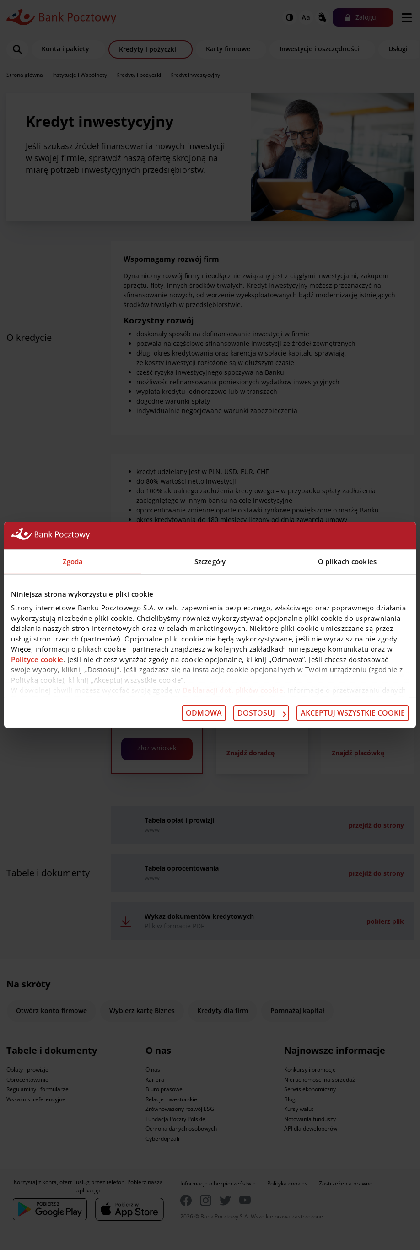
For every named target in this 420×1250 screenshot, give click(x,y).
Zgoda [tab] (73, 561)
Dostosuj (261, 713)
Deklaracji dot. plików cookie (233, 690)
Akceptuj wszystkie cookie (353, 713)
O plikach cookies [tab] (347, 561)
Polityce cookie (37, 658)
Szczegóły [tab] (210, 561)
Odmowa (204, 713)
